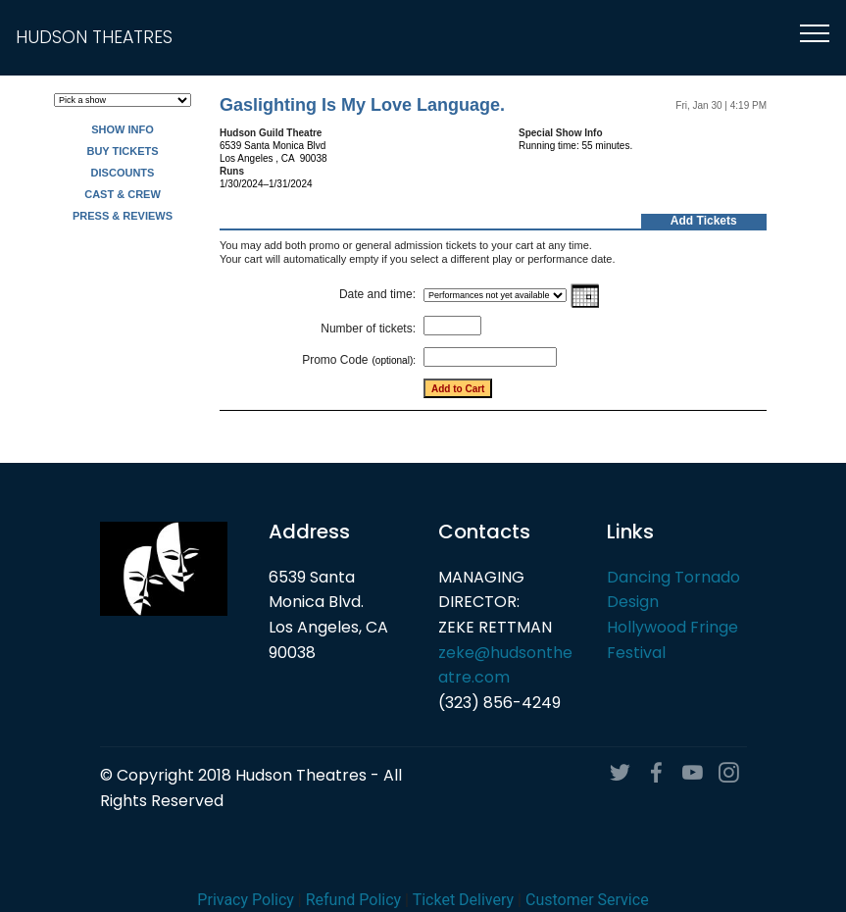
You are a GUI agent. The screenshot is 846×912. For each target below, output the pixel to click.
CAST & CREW (122, 194)
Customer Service (587, 899)
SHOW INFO (122, 129)
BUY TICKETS (122, 151)
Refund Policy (353, 899)
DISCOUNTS (123, 172)
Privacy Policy (245, 899)
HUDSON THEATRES (94, 37)
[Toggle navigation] (815, 32)
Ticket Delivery (463, 899)
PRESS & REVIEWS (123, 216)
